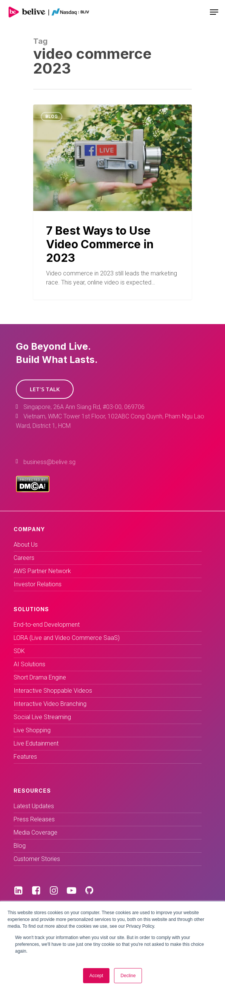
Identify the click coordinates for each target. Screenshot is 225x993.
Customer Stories (37, 858)
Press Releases (34, 819)
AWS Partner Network (42, 571)
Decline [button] (128, 975)
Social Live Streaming (42, 717)
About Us (26, 544)
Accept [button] (96, 975)
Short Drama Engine (40, 677)
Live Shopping (32, 730)
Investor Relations (38, 584)
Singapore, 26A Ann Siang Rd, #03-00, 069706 (84, 406)
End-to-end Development (47, 624)
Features (25, 756)
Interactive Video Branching (50, 703)
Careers (24, 557)
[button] (45, 389)
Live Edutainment (36, 743)
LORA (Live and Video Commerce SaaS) (67, 637)
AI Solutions (29, 664)
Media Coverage (35, 832)
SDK (19, 651)
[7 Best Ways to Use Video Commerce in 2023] (112, 202)
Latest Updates (34, 806)
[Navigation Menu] (214, 12)
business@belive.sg (49, 462)
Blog (51, 116)
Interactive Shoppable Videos (53, 690)
